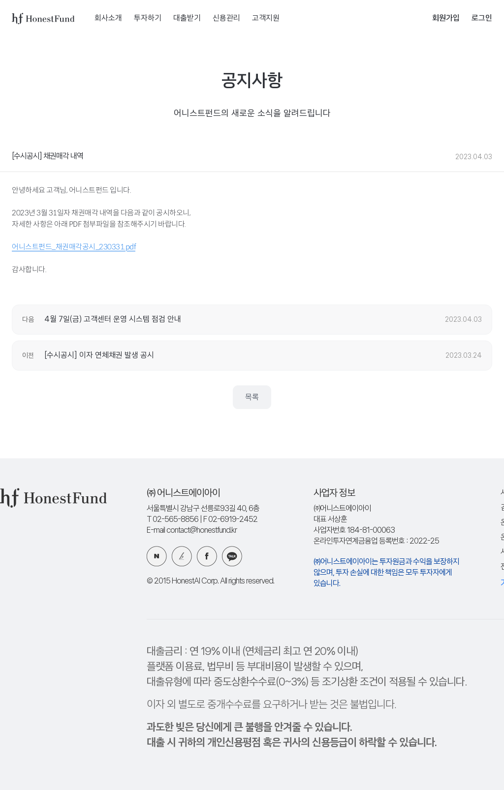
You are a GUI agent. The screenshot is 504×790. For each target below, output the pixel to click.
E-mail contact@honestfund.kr (192, 530)
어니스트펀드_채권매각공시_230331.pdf (73, 246)
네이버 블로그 (157, 556)
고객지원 (266, 18)
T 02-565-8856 (172, 519)
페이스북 (207, 556)
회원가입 (446, 18)
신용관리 (226, 18)
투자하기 (147, 18)
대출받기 (187, 18)
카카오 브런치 (182, 556)
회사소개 (108, 18)
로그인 (482, 18)
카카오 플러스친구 (232, 556)
